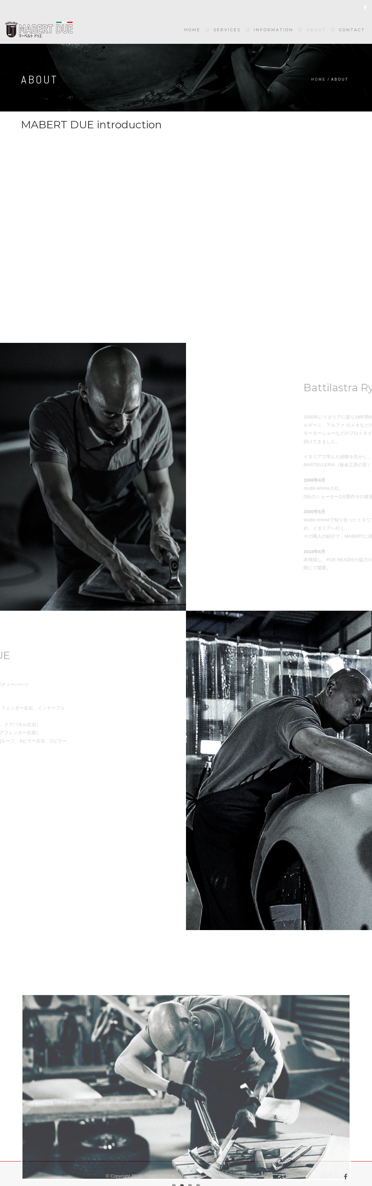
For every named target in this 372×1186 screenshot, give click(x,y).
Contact (352, 29)
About (316, 29)
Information (273, 29)
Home (192, 29)
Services (227, 29)
